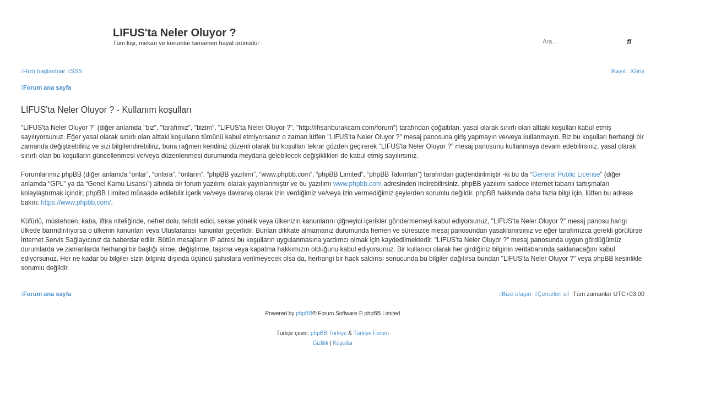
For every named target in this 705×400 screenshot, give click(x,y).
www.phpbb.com (357, 184)
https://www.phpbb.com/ (76, 202)
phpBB (304, 313)
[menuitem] (75, 71)
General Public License (566, 174)
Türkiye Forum (371, 333)
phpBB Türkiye (328, 333)
